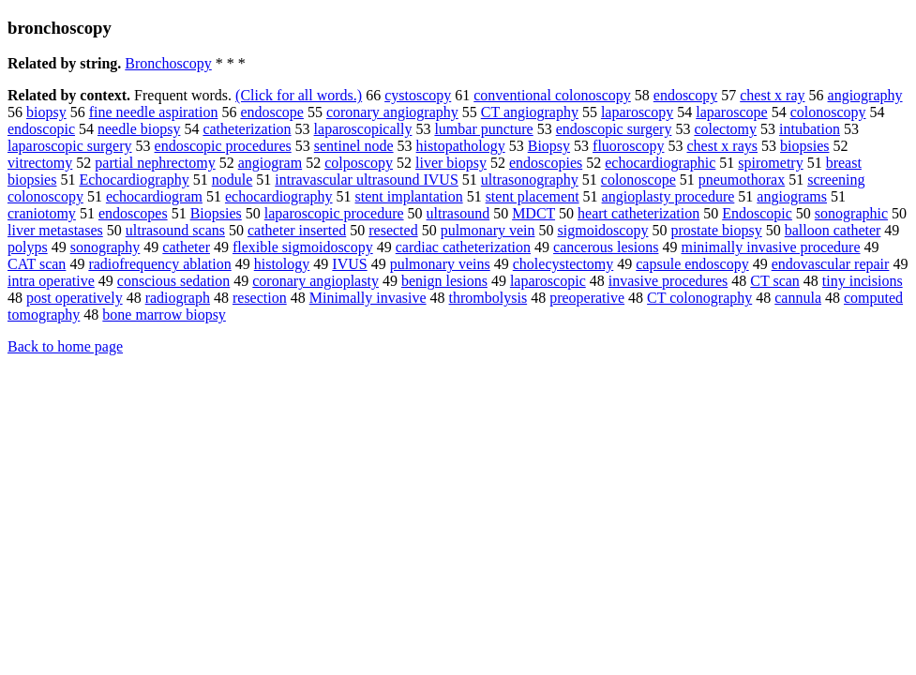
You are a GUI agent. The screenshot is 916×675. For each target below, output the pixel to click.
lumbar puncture (483, 129)
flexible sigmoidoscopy (303, 247)
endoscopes (133, 213)
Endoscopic (757, 213)
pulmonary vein (488, 230)
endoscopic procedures (223, 146)
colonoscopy (828, 112)
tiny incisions (862, 281)
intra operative (51, 281)
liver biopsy (451, 163)
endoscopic (41, 129)
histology (282, 264)
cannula (797, 298)
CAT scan (37, 264)
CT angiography (529, 112)
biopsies (804, 146)
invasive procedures (668, 281)
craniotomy (42, 213)
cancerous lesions (605, 247)
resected (392, 230)
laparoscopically (363, 129)
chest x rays (722, 146)
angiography (865, 95)
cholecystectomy (563, 264)
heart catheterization (638, 213)
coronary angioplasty (315, 281)
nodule (232, 180)
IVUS (349, 264)
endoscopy (685, 95)
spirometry (770, 163)
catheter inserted (297, 230)
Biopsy (549, 146)
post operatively (74, 298)
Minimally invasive (368, 298)
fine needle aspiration (153, 112)
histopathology (460, 146)
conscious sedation (173, 281)
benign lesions (444, 281)
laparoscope (731, 112)
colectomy (725, 129)
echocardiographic (660, 163)
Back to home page (65, 346)
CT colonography (699, 298)
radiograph (177, 298)
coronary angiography (392, 112)
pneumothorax (741, 180)
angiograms (792, 196)
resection (260, 298)
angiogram (270, 163)
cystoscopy (417, 95)
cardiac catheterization (463, 247)
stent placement (532, 196)
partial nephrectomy (155, 163)
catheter (186, 247)
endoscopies (545, 163)
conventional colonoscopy (552, 95)
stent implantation (409, 196)
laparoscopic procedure (334, 213)
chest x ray (772, 95)
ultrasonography (529, 180)
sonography (105, 247)
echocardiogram (154, 196)
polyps (28, 247)
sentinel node (354, 146)
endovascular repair (831, 264)
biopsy (46, 112)
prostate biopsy (715, 230)
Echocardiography (133, 180)
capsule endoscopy (692, 264)
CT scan (775, 281)
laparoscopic (548, 281)
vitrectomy (40, 163)
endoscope (272, 112)
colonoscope (638, 180)
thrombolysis (488, 298)
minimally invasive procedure (770, 247)
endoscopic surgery (614, 129)
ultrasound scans (175, 230)
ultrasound (458, 213)
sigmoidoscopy (603, 230)
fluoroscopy (628, 146)
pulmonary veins (440, 264)
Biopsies (216, 213)
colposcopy (358, 163)
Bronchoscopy (168, 63)
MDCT (533, 213)
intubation (809, 129)
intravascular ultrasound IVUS (366, 180)
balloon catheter (833, 230)
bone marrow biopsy (164, 314)
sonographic (851, 213)
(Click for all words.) (298, 95)
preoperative (586, 298)
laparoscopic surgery (70, 146)
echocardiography (279, 196)
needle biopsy (139, 129)
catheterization (247, 129)
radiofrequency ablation (159, 264)
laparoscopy (637, 112)
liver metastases (55, 230)
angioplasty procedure (668, 196)
